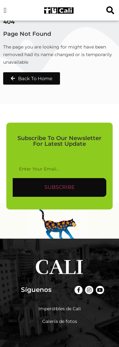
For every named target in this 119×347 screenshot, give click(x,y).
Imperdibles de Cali (59, 309)
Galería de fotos (59, 321)
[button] (5, 10)
